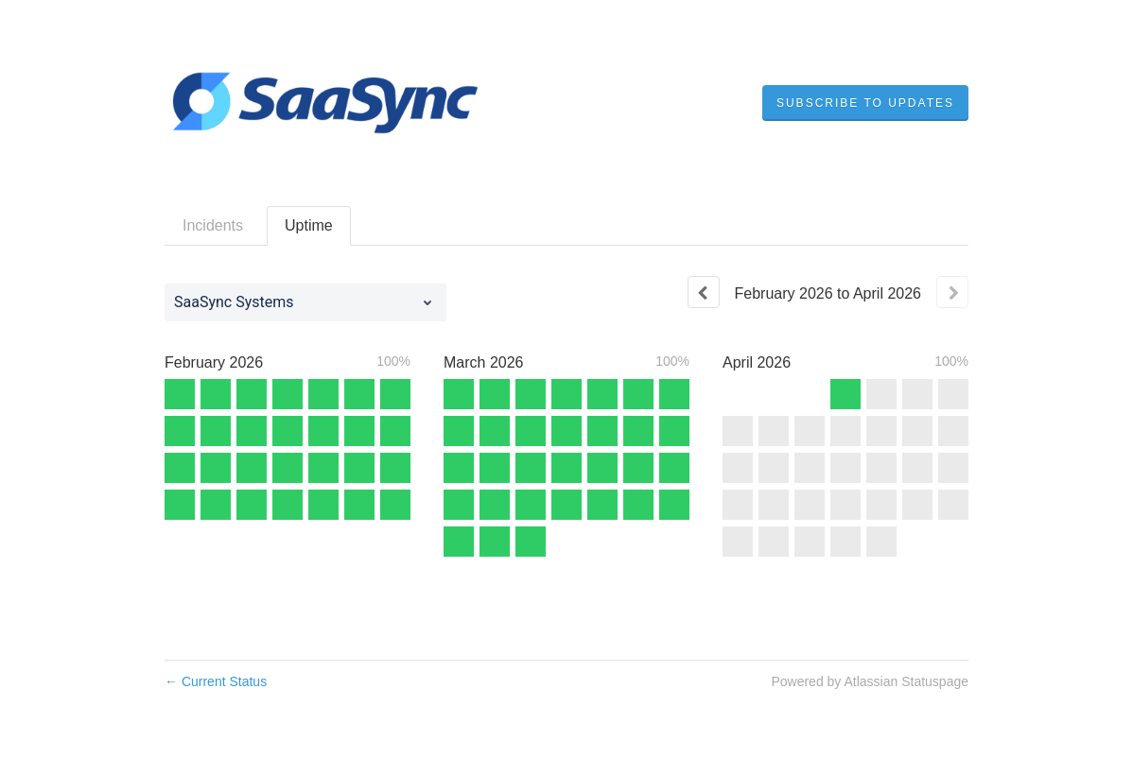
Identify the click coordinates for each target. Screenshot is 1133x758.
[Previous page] (704, 292)
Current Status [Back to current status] (216, 681)
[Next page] (952, 292)
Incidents (213, 225)
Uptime (309, 225)
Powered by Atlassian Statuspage (869, 681)
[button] (865, 103)
